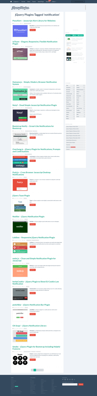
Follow (54, 1)
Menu (81, 85)
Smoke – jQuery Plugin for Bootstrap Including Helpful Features (36, 348)
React (81, 93)
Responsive (29, 240)
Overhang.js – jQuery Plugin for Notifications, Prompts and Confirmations (36, 150)
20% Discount (73, 147)
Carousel (70, 91)
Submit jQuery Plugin (75, 142)
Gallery (70, 108)
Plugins (68, 35)
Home (12, 379)
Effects (70, 102)
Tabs (81, 106)
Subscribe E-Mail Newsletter (16, 391)
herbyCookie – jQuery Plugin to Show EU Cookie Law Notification (35, 282)
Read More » (32, 29)
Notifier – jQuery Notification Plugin (28, 216)
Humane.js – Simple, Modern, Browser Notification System (34, 83)
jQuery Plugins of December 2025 (75, 135)
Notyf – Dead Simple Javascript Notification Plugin (34, 105)
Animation (70, 87)
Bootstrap (35, 131)
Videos (28, 1)
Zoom (81, 116)
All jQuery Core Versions (16, 393)
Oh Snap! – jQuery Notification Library (29, 326)
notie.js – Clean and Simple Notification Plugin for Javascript (34, 259)
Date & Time (70, 98)
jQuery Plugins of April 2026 (75, 126)
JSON (70, 114)
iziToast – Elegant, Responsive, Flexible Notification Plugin (34, 43)
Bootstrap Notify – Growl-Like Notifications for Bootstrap (33, 127)
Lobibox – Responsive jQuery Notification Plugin (33, 237)
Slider (81, 100)
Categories (16, 1)
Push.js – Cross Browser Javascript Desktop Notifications (31, 173)
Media (70, 118)
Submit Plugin (41, 1)
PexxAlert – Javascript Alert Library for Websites (34, 21)
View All (79, 62)
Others (25, 177)
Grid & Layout (70, 110)
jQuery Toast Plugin (21, 195)
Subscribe (81, 384)
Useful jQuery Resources (75, 140)
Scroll (81, 98)
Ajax (70, 85)
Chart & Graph (70, 93)
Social (81, 102)
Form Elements (70, 106)
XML (81, 114)
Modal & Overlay (27, 23)
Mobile (81, 87)
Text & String (81, 108)
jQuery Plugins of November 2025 (75, 137)
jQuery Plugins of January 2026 (75, 133)
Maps (70, 116)
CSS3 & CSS (70, 95)
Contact (75, 149)
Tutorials (23, 1)
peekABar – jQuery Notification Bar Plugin (31, 305)
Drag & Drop (70, 100)
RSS (11, 389)
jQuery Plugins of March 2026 (75, 128)
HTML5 (70, 112)
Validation (33, 351)
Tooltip (81, 110)
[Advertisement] (37, 71)
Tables (81, 104)
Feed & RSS (70, 104)
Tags (74, 35)
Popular (34, 1)
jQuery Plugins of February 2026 (75, 131)
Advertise (48, 1)
